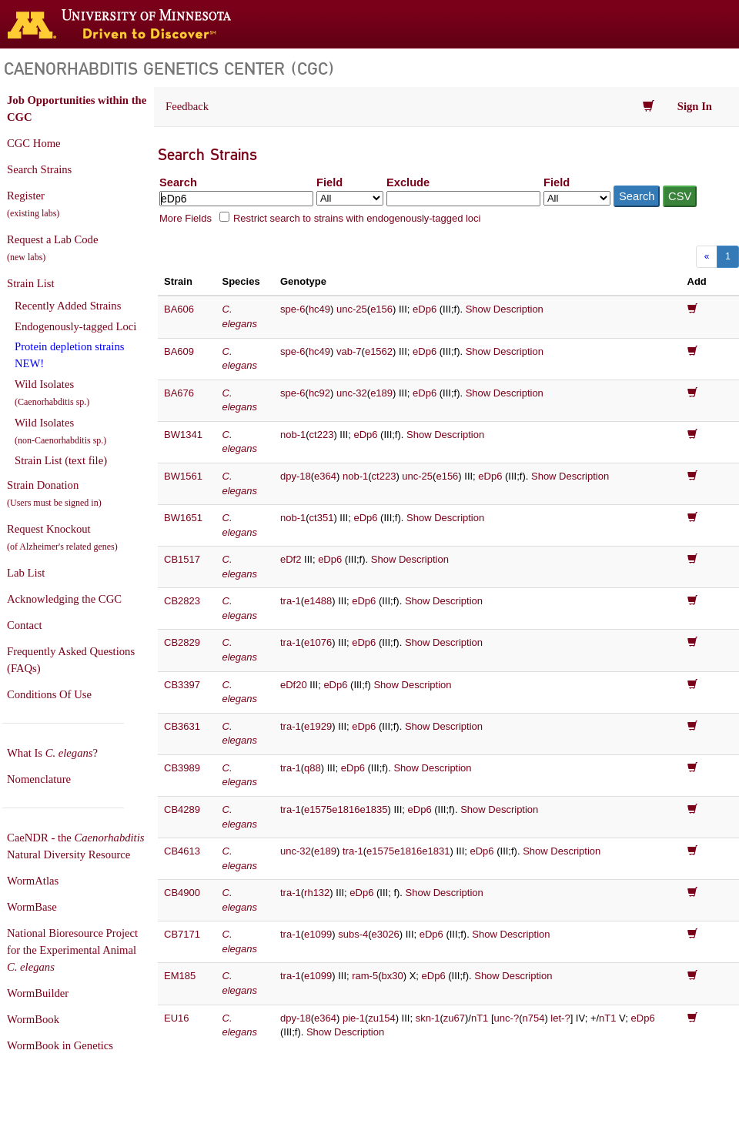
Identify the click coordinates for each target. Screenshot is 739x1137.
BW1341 (183, 434)
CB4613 (182, 851)
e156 (381, 309)
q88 (312, 768)
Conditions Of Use (49, 694)
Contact (24, 625)
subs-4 (353, 934)
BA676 (179, 393)
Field (329, 182)
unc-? (507, 1018)
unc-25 (351, 309)
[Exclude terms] (463, 198)
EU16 (176, 1018)
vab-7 (349, 351)
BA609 (179, 351)
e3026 (386, 934)
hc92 (319, 393)
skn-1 (428, 1018)
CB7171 (182, 934)
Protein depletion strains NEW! (69, 355)
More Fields (185, 218)
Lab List (26, 573)
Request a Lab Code (52, 248)
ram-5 (365, 975)
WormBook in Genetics (60, 1045)
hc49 (319, 309)
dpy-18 (295, 476)
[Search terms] (236, 198)
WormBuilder (38, 993)
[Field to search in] (349, 198)
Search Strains (39, 169)
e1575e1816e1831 (408, 851)
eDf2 (290, 559)
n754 (533, 1018)
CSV (679, 196)
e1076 (318, 642)
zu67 (454, 1018)
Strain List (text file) (61, 460)
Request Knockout (62, 537)
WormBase (32, 907)
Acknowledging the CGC (64, 599)
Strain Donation (54, 493)
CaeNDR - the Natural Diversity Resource (75, 846)
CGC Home (34, 143)
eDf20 (293, 685)
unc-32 (351, 393)
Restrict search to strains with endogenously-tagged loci (357, 218)
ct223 (321, 434)
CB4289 (182, 809)
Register (33, 204)
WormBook (33, 1019)
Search (178, 182)
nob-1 (293, 434)
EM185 (180, 975)
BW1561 (183, 476)
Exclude (408, 182)
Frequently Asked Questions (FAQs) (71, 659)
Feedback (187, 106)
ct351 (321, 517)
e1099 (318, 934)
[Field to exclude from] (576, 198)
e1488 (318, 601)
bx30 (392, 975)
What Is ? (52, 753)
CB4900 (182, 892)
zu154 (381, 1018)
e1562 (379, 351)
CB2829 (182, 642)
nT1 (479, 1018)
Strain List (30, 283)
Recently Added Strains (68, 305)
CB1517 (182, 559)
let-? (560, 1018)
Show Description (504, 309)
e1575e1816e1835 (345, 809)
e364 (325, 476)
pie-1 (354, 1018)
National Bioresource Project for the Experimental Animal (72, 950)
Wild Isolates (52, 392)
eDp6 (424, 309)
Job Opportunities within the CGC (76, 108)
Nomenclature (39, 779)
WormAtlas (33, 880)
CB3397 (182, 685)
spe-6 (293, 309)
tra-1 (290, 601)
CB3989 (182, 768)
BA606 (179, 309)
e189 (381, 393)
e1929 (318, 726)
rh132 (316, 892)
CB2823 (182, 601)
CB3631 (182, 726)
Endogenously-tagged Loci (75, 326)
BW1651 (183, 517)
